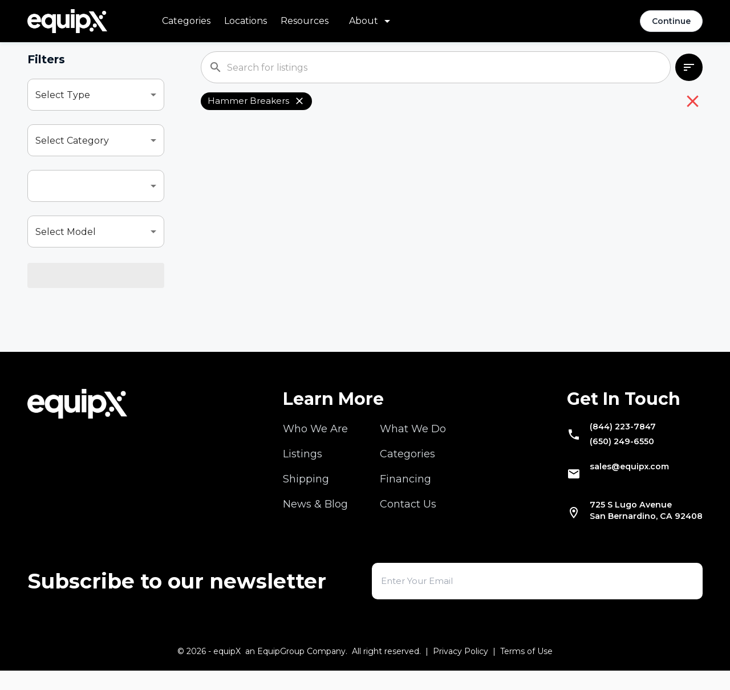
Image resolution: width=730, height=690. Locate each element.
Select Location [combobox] (70, 277)
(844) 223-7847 (604, 434)
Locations (245, 20)
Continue (671, 21)
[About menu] (371, 21)
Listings (302, 459)
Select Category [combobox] (72, 140)
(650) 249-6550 (603, 453)
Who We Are (315, 434)
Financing (405, 484)
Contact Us (408, 509)
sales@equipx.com (613, 482)
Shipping (306, 484)
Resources (304, 20)
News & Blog (315, 509)
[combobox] (95, 186)
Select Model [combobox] (65, 231)
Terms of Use (526, 670)
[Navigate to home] (67, 21)
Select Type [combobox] (62, 95)
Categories (186, 20)
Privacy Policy (460, 670)
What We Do (413, 434)
